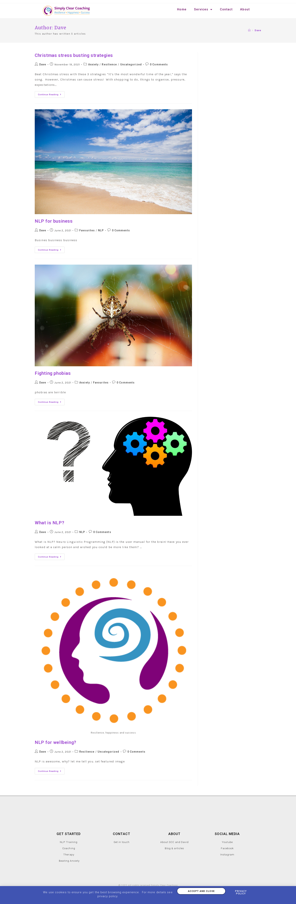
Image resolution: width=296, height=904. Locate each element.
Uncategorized (131, 64)
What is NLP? (49, 522)
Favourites (87, 230)
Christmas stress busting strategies (74, 55)
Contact (226, 9)
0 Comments (159, 64)
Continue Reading (51, 93)
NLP (101, 230)
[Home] (249, 30)
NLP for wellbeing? (55, 742)
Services (203, 9)
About (245, 9)
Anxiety (93, 64)
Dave (42, 64)
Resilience (109, 64)
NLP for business (54, 221)
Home (181, 9)
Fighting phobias (53, 373)
